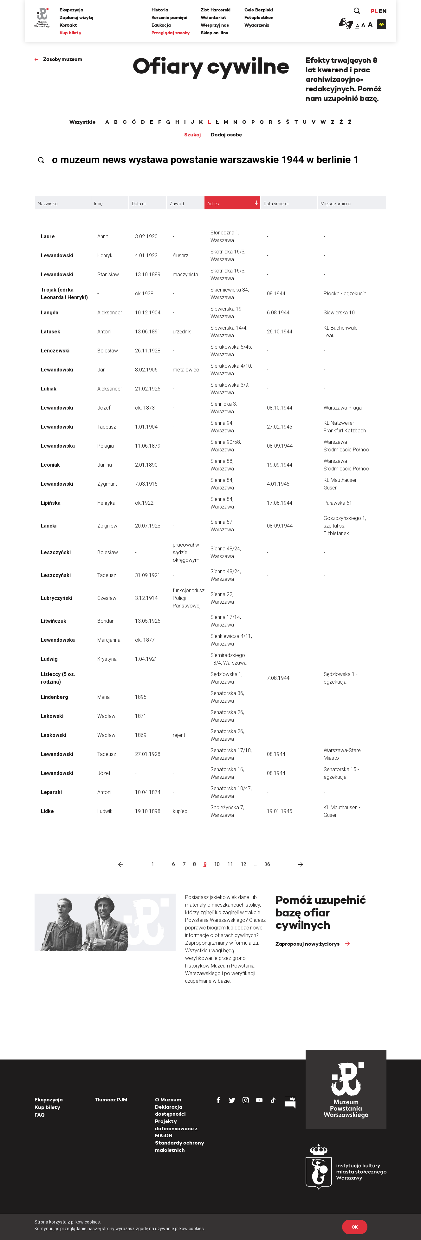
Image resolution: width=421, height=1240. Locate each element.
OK (355, 1227)
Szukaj (192, 134)
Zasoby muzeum (62, 59)
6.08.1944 (278, 313)
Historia (160, 10)
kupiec (180, 811)
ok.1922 (144, 503)
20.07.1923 (147, 526)
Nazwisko (48, 203)
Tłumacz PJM (111, 1099)
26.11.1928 (147, 351)
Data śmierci (276, 203)
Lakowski (52, 716)
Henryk (105, 256)
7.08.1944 (278, 678)
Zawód (177, 203)
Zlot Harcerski (215, 10)
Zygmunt (107, 484)
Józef (103, 408)
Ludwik (105, 811)
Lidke (47, 811)
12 (243, 864)
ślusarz (180, 256)
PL (373, 11)
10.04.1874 (147, 792)
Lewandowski (57, 256)
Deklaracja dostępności (170, 1110)
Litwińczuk (53, 621)
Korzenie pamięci (169, 17)
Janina (104, 465)
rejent (179, 735)
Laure (48, 236)
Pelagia (105, 446)
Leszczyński (56, 552)
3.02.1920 (146, 236)
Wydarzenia (256, 25)
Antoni (104, 332)
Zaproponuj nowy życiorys (307, 944)
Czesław (106, 598)
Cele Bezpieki (258, 10)
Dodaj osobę (226, 134)
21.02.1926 (147, 389)
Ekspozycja (71, 10)
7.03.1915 (146, 484)
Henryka (106, 503)
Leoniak (50, 465)
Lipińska (51, 503)
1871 (140, 716)
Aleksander (109, 313)
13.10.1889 (147, 275)
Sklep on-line (214, 33)
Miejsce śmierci (336, 203)
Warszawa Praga (343, 408)
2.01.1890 (146, 465)
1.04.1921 (146, 659)
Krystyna (107, 659)
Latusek (50, 332)
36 (267, 864)
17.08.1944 (279, 503)
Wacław (106, 716)
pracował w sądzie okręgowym (186, 552)
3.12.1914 (146, 598)
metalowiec (186, 370)
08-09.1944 (280, 446)
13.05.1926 (147, 621)
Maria (103, 697)
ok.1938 (144, 294)
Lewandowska (58, 446)
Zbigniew (107, 526)
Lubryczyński (56, 598)
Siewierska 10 (339, 313)
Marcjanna (108, 640)
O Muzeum (168, 1099)
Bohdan (105, 621)
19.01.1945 (279, 811)
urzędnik (182, 332)
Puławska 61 (338, 503)
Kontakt (68, 25)
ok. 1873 (145, 408)
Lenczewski (55, 351)
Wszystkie (82, 122)
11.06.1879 (147, 446)
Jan (101, 370)
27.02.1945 (279, 427)
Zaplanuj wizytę (77, 17)
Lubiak (48, 389)
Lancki (48, 526)
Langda (49, 313)
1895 (140, 697)
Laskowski (53, 735)
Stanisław (108, 275)
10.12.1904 (147, 313)
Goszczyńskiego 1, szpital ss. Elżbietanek (345, 525)
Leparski (51, 792)
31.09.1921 (147, 575)
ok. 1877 (145, 640)
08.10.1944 (279, 408)
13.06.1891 (147, 332)
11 (230, 864)
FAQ (40, 1115)
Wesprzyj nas (215, 25)
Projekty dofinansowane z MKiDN (176, 1128)
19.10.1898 (147, 811)
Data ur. (139, 203)
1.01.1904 (146, 427)
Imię (98, 203)
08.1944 (276, 294)
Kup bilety (70, 33)
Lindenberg (54, 697)
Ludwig (49, 659)
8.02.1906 (146, 370)
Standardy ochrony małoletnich (179, 1146)
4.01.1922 (146, 256)
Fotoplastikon (258, 17)
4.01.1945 (278, 484)
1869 (140, 735)
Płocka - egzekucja (345, 294)
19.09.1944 (279, 465)
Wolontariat (213, 17)
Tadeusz (106, 427)
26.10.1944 (279, 332)
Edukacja (161, 25)
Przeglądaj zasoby (171, 33)
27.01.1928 (147, 754)
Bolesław (107, 351)
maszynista (185, 275)
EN (382, 11)
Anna (102, 236)
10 (217, 864)
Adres (213, 203)
